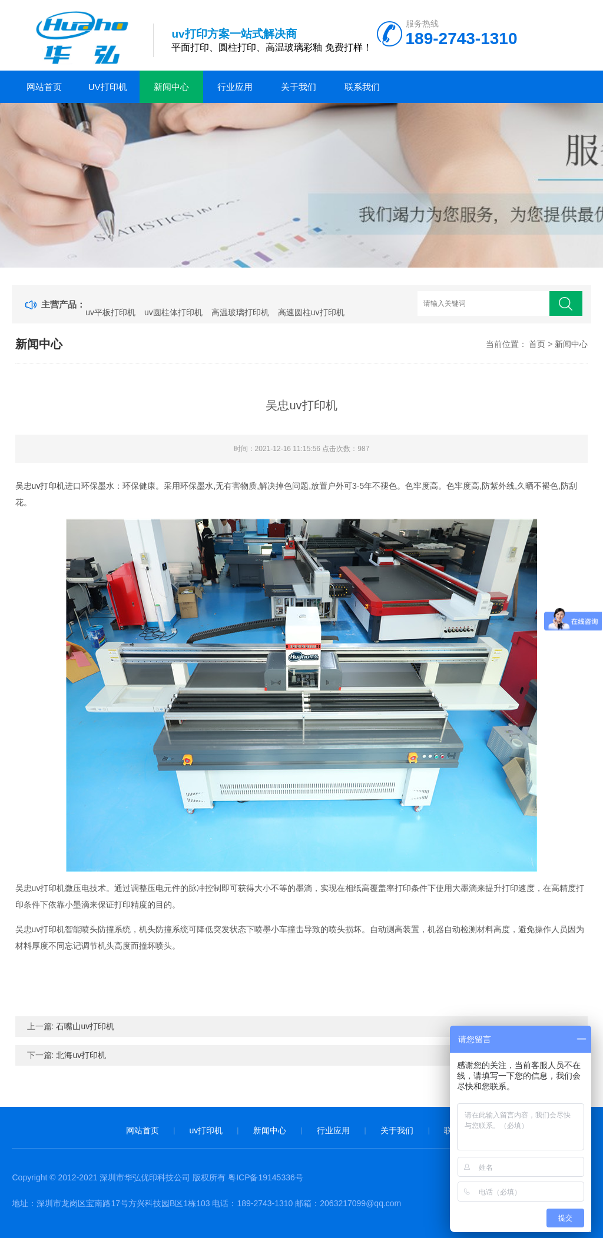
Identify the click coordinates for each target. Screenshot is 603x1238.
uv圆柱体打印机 (173, 312)
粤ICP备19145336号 (265, 1177)
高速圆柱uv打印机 (311, 312)
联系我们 (362, 87)
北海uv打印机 (81, 1055)
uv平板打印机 (110, 312)
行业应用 (235, 87)
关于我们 (298, 87)
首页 (537, 344)
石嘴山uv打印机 (85, 1026)
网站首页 (44, 87)
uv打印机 (107, 87)
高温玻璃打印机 (240, 312)
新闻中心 (171, 87)
